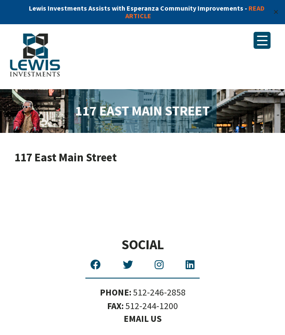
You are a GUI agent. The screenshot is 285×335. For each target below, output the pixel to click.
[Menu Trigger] (262, 40)
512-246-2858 (143, 292)
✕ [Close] (276, 12)
